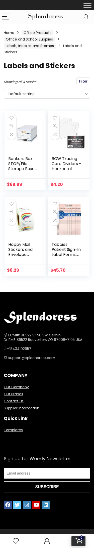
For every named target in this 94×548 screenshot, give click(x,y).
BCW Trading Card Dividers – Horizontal (66, 164)
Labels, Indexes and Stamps (30, 45)
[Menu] (6, 17)
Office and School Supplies (29, 39)
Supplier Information (21, 408)
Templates (13, 430)
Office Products (37, 32)
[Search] (86, 17)
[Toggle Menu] (87, 5)
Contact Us (14, 401)
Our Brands (13, 394)
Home (9, 32)
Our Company (16, 386)
